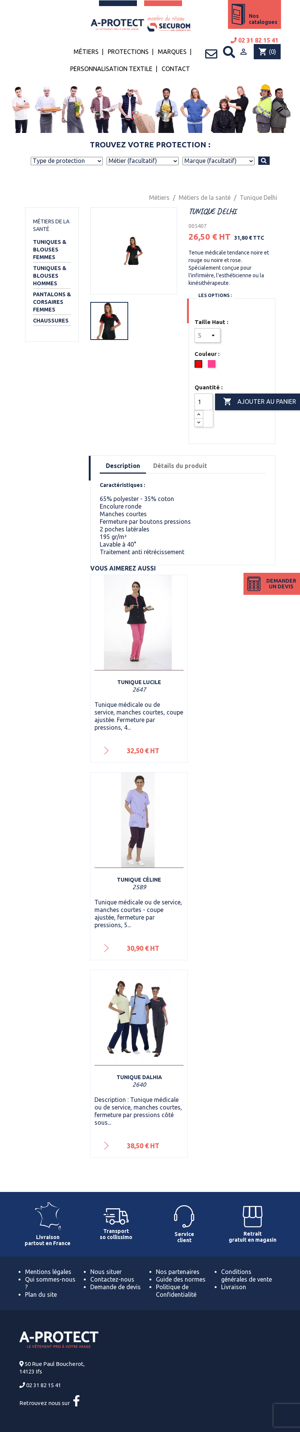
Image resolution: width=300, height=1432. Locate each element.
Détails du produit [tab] (180, 465)
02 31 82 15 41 (254, 40)
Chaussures (51, 321)
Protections (128, 51)
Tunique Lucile (139, 682)
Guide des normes (181, 1279)
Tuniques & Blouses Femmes (49, 249)
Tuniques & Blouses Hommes (49, 275)
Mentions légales (48, 1271)
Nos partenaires (177, 1271)
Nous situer (106, 1271)
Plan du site (41, 1294)
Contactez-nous (112, 1279)
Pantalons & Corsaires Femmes (52, 302)
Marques (172, 51)
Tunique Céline (139, 880)
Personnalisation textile (111, 68)
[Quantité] (204, 402)
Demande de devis (115, 1286)
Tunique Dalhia (139, 1077)
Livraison (233, 1286)
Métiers (86, 51)
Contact (176, 68)
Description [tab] (123, 465)
